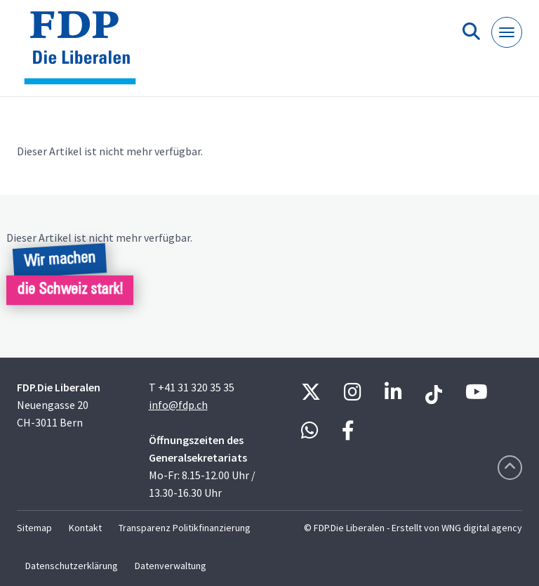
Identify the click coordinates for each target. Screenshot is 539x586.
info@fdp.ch (178, 405)
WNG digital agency (481, 527)
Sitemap (34, 527)
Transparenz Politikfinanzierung (185, 527)
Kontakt (85, 527)
